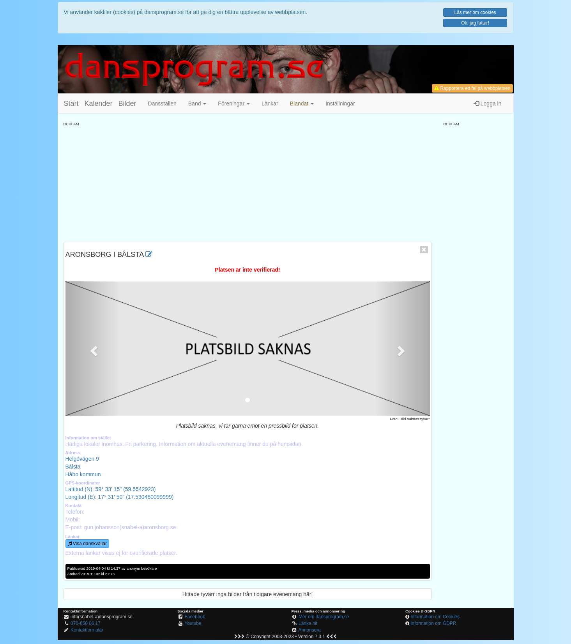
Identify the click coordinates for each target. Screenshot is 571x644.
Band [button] (197, 103)
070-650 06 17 (86, 623)
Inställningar (340, 103)
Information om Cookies (435, 616)
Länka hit (308, 623)
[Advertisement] (248, 181)
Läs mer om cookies (475, 12)
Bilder (127, 103)
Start (71, 103)
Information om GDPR (433, 623)
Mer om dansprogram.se (324, 616)
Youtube (192, 623)
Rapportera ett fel (472, 88)
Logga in (488, 103)
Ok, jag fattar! (475, 23)
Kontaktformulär (87, 630)
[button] (302, 103)
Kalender (99, 103)
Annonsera (309, 630)
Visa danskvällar (87, 543)
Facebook (195, 616)
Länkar (270, 103)
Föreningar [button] (234, 103)
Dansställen (162, 103)
